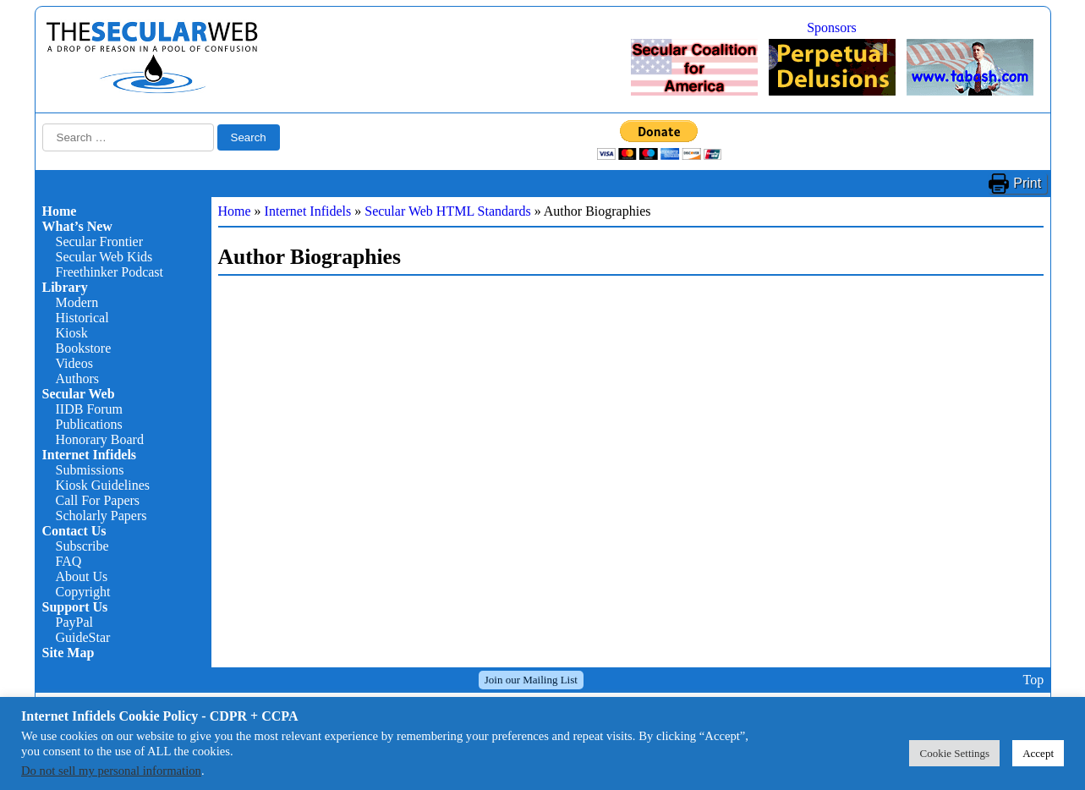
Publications (89, 424)
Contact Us (74, 531)
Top (1033, 679)
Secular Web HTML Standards (447, 211)
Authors (78, 378)
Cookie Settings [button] (954, 753)
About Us (82, 576)
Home (59, 211)
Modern (77, 302)
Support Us (75, 607)
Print (1027, 183)
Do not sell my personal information (111, 770)
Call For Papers (98, 500)
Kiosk (72, 333)
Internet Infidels (89, 454)
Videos (74, 363)
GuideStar (83, 637)
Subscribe (82, 546)
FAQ (69, 561)
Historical (82, 317)
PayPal (74, 622)
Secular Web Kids (104, 257)
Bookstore (84, 348)
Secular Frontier (100, 241)
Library (65, 287)
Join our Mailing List (531, 679)
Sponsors (832, 27)
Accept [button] (1038, 753)
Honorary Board (100, 439)
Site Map (68, 652)
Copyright (83, 591)
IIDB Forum (89, 409)
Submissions (90, 470)
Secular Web (78, 394)
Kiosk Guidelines (103, 485)
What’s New (77, 226)
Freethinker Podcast (110, 272)
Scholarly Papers (101, 515)
